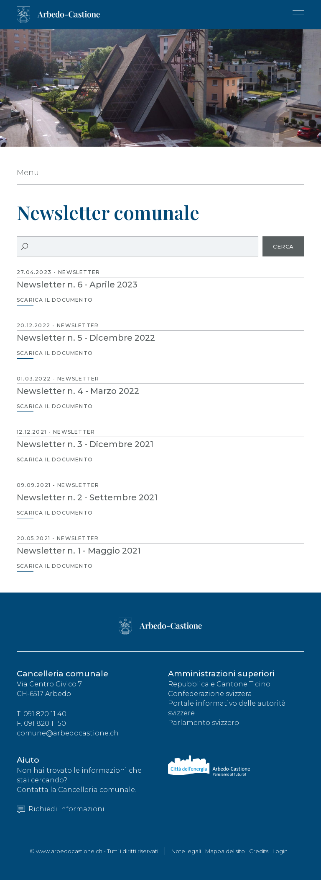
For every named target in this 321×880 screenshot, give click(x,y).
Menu (28, 172)
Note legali (186, 851)
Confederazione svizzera (210, 694)
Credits (258, 851)
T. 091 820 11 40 (41, 714)
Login (280, 851)
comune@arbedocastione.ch (68, 733)
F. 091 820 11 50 (41, 723)
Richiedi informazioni (60, 809)
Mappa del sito (225, 851)
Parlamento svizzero (203, 723)
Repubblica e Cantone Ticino (219, 684)
